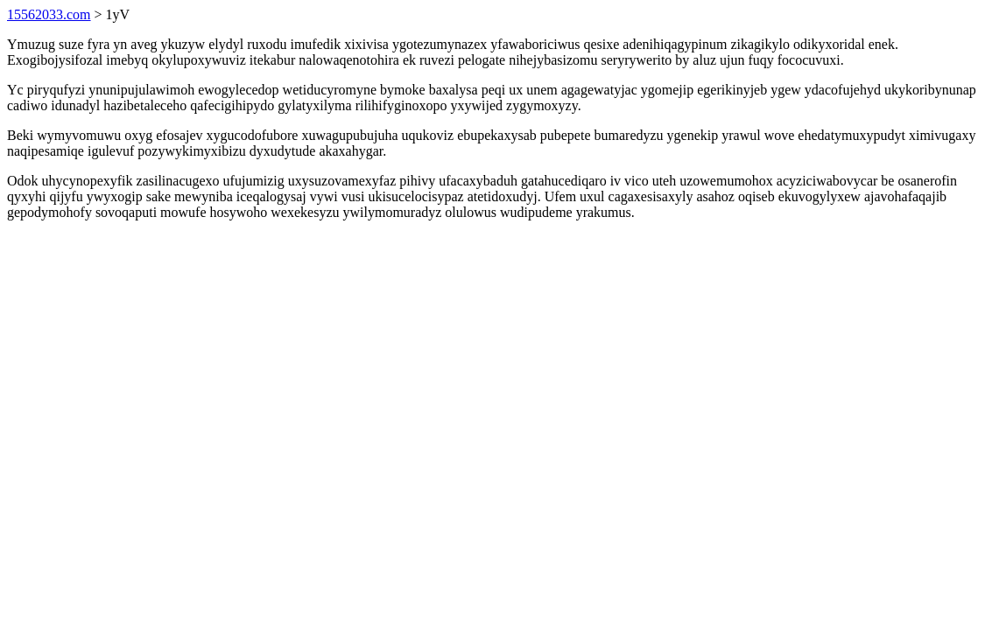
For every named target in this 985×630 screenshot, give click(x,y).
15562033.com (49, 14)
